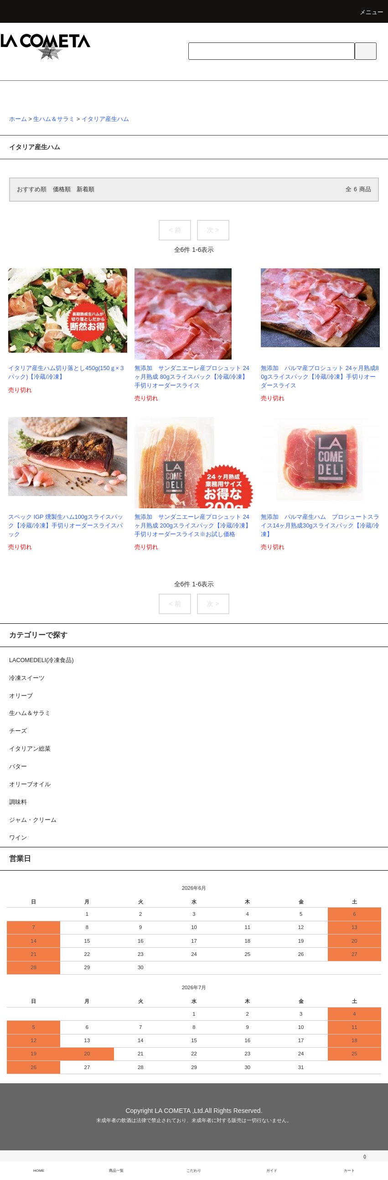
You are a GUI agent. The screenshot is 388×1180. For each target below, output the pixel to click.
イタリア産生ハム (105, 119)
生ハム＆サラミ (54, 119)
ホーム (18, 119)
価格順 (62, 189)
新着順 (85, 189)
